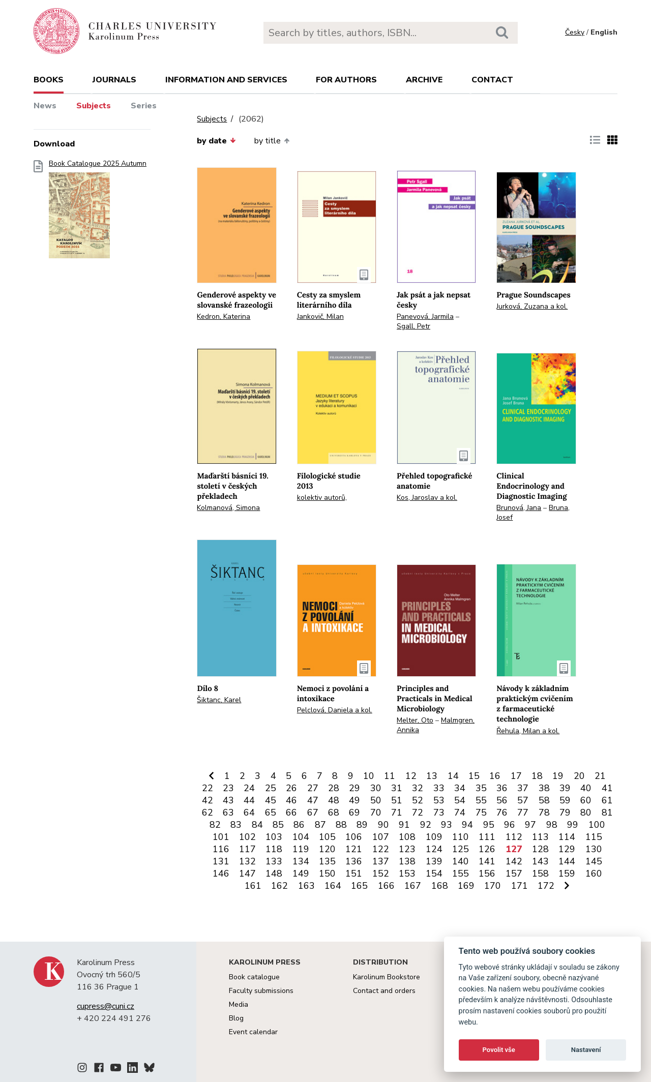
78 (544, 812)
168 (439, 886)
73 (439, 812)
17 (516, 776)
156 (487, 873)
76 (502, 812)
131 (221, 861)
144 (566, 861)
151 (353, 873)
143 (540, 861)
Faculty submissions (261, 991)
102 (247, 837)
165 (359, 886)
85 (278, 825)
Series (144, 105)
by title (271, 140)
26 (291, 788)
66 (291, 812)
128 (540, 849)
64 (249, 812)
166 (386, 886)
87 (320, 825)
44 (249, 800)
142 (514, 861)
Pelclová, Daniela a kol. (334, 710)
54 (459, 800)
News (45, 105)
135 (327, 861)
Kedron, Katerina (223, 316)
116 (221, 849)
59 (565, 800)
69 (354, 812)
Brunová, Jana (518, 508)
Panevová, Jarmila (425, 316)
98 (551, 825)
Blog (236, 1018)
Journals (114, 79)
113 (540, 837)
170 (492, 886)
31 (396, 788)
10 (368, 776)
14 (453, 776)
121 (353, 849)
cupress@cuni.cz (105, 1006)
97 (530, 825)
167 (412, 886)
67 (312, 812)
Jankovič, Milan (320, 316)
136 (353, 861)
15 (474, 776)
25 (270, 788)
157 (514, 873)
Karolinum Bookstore (386, 977)
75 (481, 812)
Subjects (93, 105)
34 (459, 788)
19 (558, 776)
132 (247, 861)
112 (514, 837)
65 (270, 812)
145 (593, 861)
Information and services (226, 79)
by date (216, 140)
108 (407, 837)
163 (306, 886)
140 (460, 861)
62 (207, 812)
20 (579, 776)
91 (404, 825)
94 (467, 825)
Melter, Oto (415, 720)
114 (566, 837)
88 (341, 825)
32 (417, 788)
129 (566, 849)
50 (375, 800)
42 (207, 800)
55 (481, 800)
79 (565, 812)
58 (544, 800)
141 (487, 861)
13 (431, 776)
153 (407, 873)
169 (466, 886)
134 (300, 861)
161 (253, 886)
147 (247, 873)
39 (565, 788)
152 (380, 873)
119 (300, 849)
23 (228, 788)
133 (273, 861)
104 (300, 837)
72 (417, 812)
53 (439, 800)
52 (417, 800)
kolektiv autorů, (322, 497)
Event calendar (253, 1032)
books (49, 79)
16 (494, 776)
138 (407, 861)
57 (522, 800)
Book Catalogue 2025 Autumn (97, 212)
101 (221, 837)
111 (487, 837)
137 (380, 861)
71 (396, 812)
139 (434, 861)
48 (333, 800)
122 (380, 849)
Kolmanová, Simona (228, 508)
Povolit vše (499, 1050)
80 (585, 812)
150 (327, 873)
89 (362, 825)
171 (519, 886)
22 (207, 788)
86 (299, 825)
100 (596, 825)
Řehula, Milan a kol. (527, 731)
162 (279, 886)
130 (593, 849)
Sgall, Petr (413, 326)
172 (546, 886)
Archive (424, 79)
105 (327, 837)
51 (396, 800)
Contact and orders (384, 991)
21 (600, 776)
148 (273, 873)
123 (407, 849)
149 (300, 873)
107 (380, 837)
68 (333, 812)
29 (354, 788)
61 (607, 800)
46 (291, 800)
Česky (574, 32)
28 (333, 788)
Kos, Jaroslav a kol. (427, 497)
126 (487, 849)
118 (273, 849)
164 (332, 886)
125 (460, 849)
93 (446, 825)
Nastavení (586, 1050)
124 (434, 849)
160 (593, 873)
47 (312, 800)
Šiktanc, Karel (219, 700)
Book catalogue (254, 977)
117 (247, 849)
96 (509, 825)
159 (566, 873)
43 (228, 800)
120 (327, 849)
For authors (346, 79)
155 (460, 873)
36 (502, 788)
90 (383, 825)
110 (460, 837)
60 (585, 800)
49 (354, 800)
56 (502, 800)
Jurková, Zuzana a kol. (532, 306)
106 (353, 837)
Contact (492, 79)
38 (544, 788)
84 (257, 825)
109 (434, 837)
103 (273, 837)
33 (439, 788)
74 (459, 812)
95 (488, 825)
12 (411, 776)
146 (221, 873)
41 (607, 788)
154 (434, 873)
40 (585, 788)
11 (389, 776)
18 (537, 776)
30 (375, 788)
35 (481, 788)
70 (375, 812)
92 (425, 825)
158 (540, 873)
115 (593, 837)
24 (249, 788)
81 (607, 812)
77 (522, 812)
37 (522, 788)
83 (236, 825)
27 (312, 788)
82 (215, 825)
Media (238, 1004)
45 (270, 800)
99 (572, 825)
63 (228, 812)
